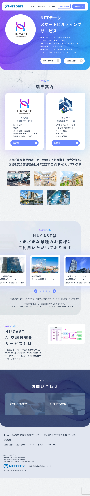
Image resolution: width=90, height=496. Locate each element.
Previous (35, 291)
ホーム (33, 6)
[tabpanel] (45, 270)
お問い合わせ (79, 6)
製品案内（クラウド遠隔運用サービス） (60, 435)
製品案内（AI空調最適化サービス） (26, 435)
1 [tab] (40, 291)
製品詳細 (16, 143)
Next (54, 291)
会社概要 (52, 6)
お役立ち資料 (64, 6)
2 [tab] (43, 291)
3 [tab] (46, 291)
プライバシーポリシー (36, 445)
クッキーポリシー (53, 445)
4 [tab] (49, 291)
